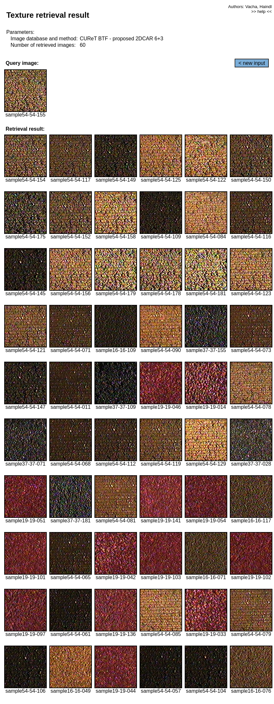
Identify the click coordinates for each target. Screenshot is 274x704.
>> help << (261, 11)
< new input (252, 63)
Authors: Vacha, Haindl (250, 6)
